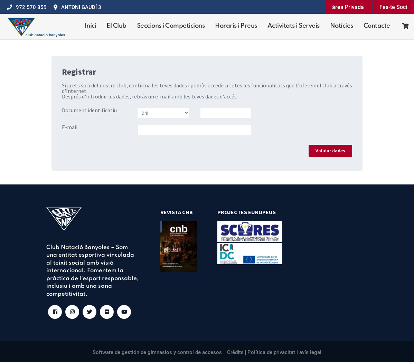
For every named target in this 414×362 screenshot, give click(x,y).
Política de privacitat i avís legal (284, 352)
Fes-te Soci (393, 7)
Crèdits (235, 352)
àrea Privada (348, 7)
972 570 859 (31, 7)
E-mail (70, 127)
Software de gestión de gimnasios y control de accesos (157, 352)
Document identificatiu (89, 110)
